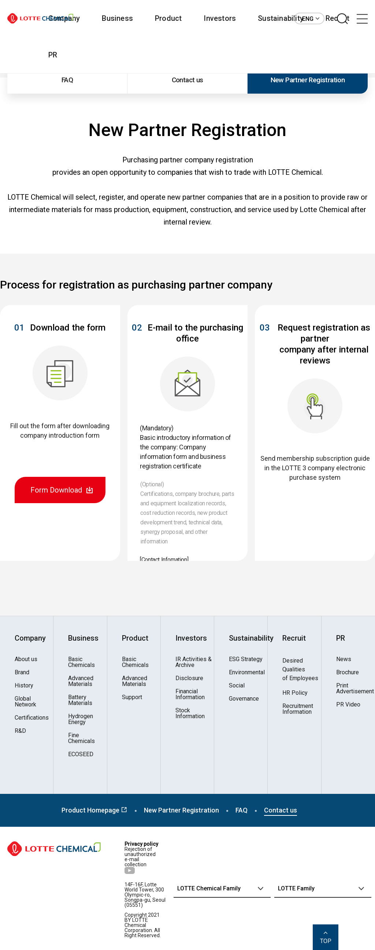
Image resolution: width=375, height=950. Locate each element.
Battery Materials (80, 700)
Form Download (56, 490)
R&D (20, 731)
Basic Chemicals (81, 662)
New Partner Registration (308, 80)
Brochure (347, 672)
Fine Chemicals (81, 738)
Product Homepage (94, 810)
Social (237, 686)
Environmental (247, 672)
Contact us (187, 80)
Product (168, 18)
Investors (220, 18)
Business (117, 18)
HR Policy (295, 693)
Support (132, 697)
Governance (244, 699)
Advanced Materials (80, 681)
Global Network (25, 702)
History (24, 686)
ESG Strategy (246, 659)
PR (52, 54)
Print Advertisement (355, 688)
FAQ (67, 80)
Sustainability (281, 18)
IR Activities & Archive (193, 662)
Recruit (294, 638)
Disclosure (189, 678)
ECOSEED (80, 754)
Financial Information (190, 694)
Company (30, 638)
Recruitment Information (297, 709)
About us (26, 659)
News (343, 659)
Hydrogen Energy (80, 719)
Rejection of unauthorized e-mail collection (140, 856)
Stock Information (190, 713)
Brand (22, 672)
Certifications (32, 718)
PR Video (348, 705)
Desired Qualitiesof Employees (300, 669)
